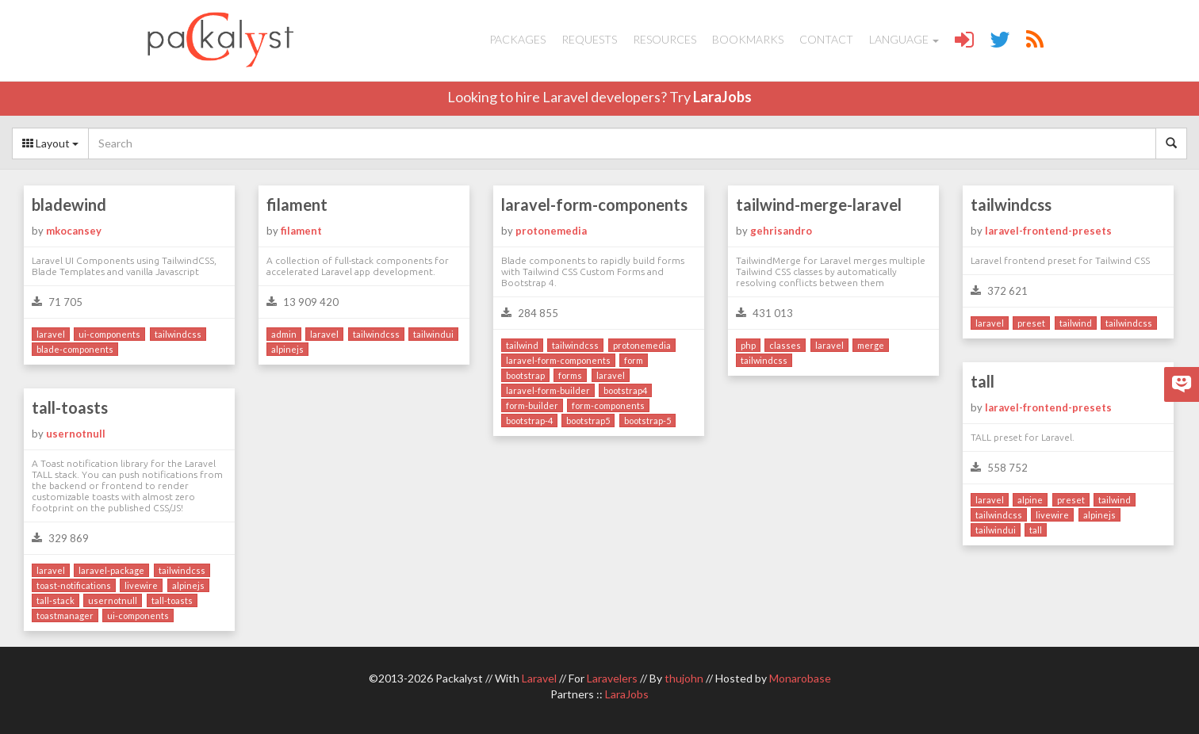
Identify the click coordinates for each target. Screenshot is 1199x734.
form (633, 360)
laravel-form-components (594, 204)
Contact (826, 39)
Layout (50, 143)
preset (1031, 323)
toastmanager (65, 615)
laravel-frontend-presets (1048, 230)
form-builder (532, 405)
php (748, 345)
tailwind (522, 345)
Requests (589, 39)
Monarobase (800, 678)
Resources (664, 39)
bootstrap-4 (529, 420)
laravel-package (111, 570)
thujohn (684, 678)
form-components (608, 405)
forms (570, 375)
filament (297, 204)
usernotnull (75, 433)
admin (284, 334)
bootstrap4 (625, 390)
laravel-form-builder (548, 390)
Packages (517, 39)
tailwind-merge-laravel (819, 204)
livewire (1052, 515)
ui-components (109, 334)
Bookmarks (747, 39)
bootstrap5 (588, 420)
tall (982, 381)
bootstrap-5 (647, 420)
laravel (50, 334)
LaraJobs (722, 96)
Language (904, 39)
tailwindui (433, 334)
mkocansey (74, 230)
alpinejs (287, 349)
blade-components (74, 349)
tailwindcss (178, 334)
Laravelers (612, 678)
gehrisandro (781, 230)
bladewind (69, 204)
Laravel (539, 678)
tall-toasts (70, 407)
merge (870, 345)
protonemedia (551, 230)
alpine (1030, 500)
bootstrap (525, 375)
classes (785, 345)
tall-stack (55, 600)
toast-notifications (73, 585)
